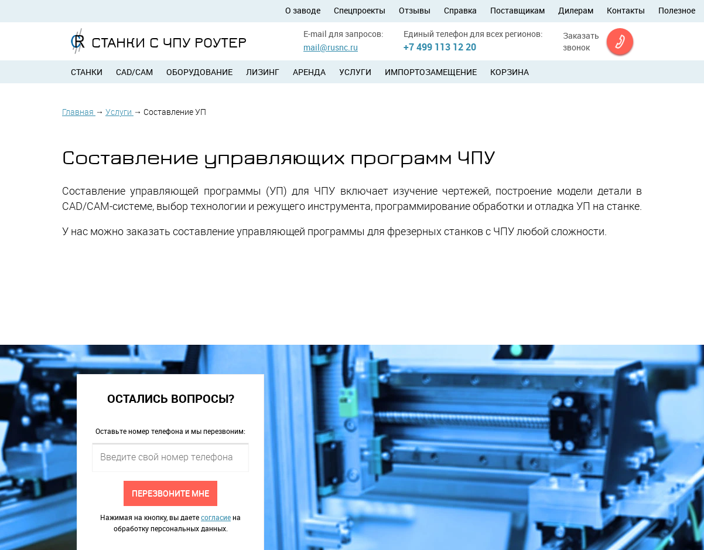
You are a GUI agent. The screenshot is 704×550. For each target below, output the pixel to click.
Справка (460, 10)
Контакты (626, 10)
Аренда (309, 71)
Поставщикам (517, 10)
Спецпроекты (359, 10)
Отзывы (414, 10)
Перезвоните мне (170, 492)
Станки (86, 71)
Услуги (355, 71)
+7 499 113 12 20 (440, 46)
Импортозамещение (431, 71)
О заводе (302, 10)
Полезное (676, 10)
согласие (216, 517)
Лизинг (262, 71)
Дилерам (575, 10)
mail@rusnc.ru (330, 47)
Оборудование (199, 71)
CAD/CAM (134, 71)
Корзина (509, 71)
